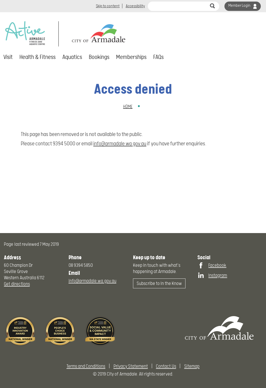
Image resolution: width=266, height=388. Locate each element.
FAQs (158, 57)
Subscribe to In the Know (159, 283)
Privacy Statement (131, 366)
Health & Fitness (37, 57)
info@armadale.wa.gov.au (119, 143)
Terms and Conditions (85, 366)
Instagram (217, 275)
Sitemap (192, 366)
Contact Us (166, 366)
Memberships (131, 57)
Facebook (217, 265)
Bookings (99, 57)
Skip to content (107, 6)
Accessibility (135, 6)
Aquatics (72, 57)
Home (127, 106)
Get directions (17, 284)
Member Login (239, 5)
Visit (8, 57)
